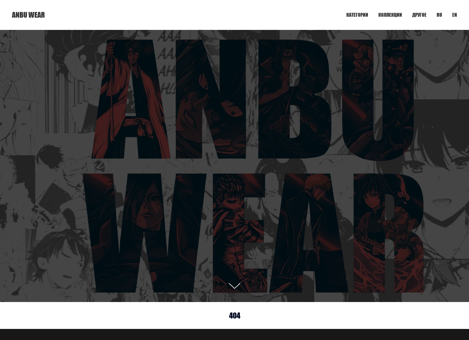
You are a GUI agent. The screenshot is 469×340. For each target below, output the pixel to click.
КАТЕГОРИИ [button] (357, 15)
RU (439, 15)
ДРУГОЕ (419, 15)
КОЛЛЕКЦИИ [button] (390, 15)
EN (454, 15)
